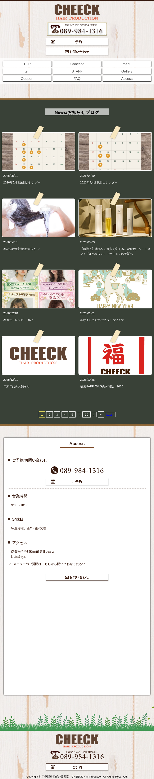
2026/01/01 (87, 313)
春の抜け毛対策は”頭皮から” (21, 249)
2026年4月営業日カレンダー (99, 182)
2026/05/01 (10, 175)
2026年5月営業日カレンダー (22, 182)
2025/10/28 (87, 379)
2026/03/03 (87, 242)
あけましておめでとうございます (102, 320)
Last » (110, 414)
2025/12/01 (10, 379)
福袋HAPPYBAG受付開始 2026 (101, 386)
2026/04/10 (87, 175)
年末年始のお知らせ (16, 386)
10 (86, 414)
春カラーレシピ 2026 (18, 320)
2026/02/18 (10, 313)
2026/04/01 (10, 242)
